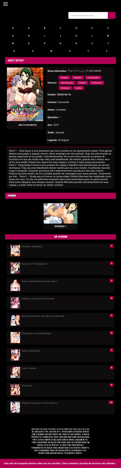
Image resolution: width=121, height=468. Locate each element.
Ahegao (64, 77)
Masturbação (67, 83)
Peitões (82, 83)
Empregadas (93, 77)
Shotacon (65, 88)
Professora (97, 83)
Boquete (77, 77)
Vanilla (79, 88)
